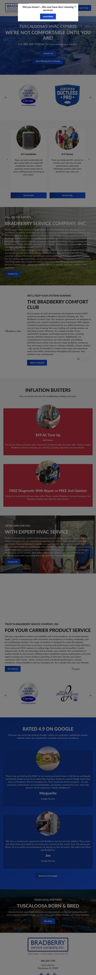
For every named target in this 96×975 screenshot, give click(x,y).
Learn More (48, 16)
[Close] (75, 6)
